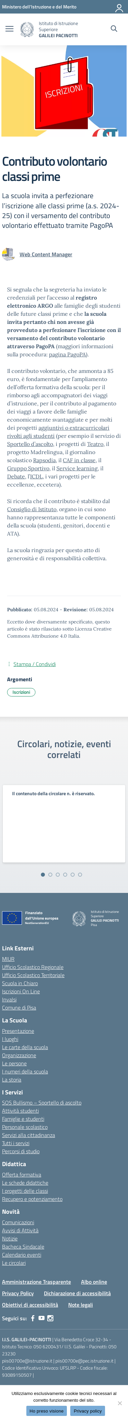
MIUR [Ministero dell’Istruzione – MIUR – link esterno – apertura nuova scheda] (8, 959)
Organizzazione (19, 1055)
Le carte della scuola (25, 1047)
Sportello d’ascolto (30, 444)
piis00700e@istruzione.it (27, 1360)
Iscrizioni (21, 691)
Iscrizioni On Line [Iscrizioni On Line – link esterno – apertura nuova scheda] (21, 991)
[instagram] (50, 1318)
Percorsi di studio (21, 1151)
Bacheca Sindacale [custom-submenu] (23, 1246)
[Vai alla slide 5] (73, 875)
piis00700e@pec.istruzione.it (84, 1360)
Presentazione (18, 1031)
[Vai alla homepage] (27, 29)
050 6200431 (47, 1346)
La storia (11, 1079)
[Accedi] (119, 7)
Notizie (10, 1238)
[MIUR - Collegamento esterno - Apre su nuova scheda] (39, 6)
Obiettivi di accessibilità (30, 1305)
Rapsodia (44, 460)
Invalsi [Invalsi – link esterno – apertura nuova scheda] (9, 999)
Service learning (77, 468)
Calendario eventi (21, 1255)
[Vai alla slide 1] (43, 875)
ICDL (36, 476)
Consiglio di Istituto (31, 509)
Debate (16, 476)
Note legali (80, 1305)
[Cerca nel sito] (114, 29)
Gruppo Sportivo (28, 468)
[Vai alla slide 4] (65, 875)
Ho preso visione (47, 1411)
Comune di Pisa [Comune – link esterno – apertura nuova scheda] (19, 1007)
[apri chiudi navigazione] (9, 29)
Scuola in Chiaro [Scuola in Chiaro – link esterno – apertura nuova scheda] (20, 983)
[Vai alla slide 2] (50, 875)
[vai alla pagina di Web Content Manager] (46, 254)
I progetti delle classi (25, 1191)
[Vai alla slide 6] (80, 875)
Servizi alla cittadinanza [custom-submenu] (28, 1135)
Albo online (94, 1282)
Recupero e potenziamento (32, 1199)
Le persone (14, 1063)
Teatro (95, 444)
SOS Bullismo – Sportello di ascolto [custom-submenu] (41, 1102)
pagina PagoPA (67, 354)
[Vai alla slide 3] (58, 875)
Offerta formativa (21, 1174)
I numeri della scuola (25, 1071)
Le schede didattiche (25, 1183)
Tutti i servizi (15, 1143)
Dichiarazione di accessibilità (77, 1293)
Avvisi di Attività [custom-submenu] (20, 1230)
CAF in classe (79, 460)
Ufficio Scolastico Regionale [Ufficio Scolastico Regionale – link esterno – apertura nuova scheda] (32, 967)
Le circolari (14, 1263)
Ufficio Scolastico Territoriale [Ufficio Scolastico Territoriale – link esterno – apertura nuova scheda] (33, 975)
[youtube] (42, 1318)
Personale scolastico (25, 1127)
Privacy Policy (18, 1293)
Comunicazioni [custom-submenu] (18, 1222)
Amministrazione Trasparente (36, 1282)
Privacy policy (88, 1411)
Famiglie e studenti (23, 1119)
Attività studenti (20, 1111)
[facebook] (33, 1318)
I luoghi (10, 1039)
